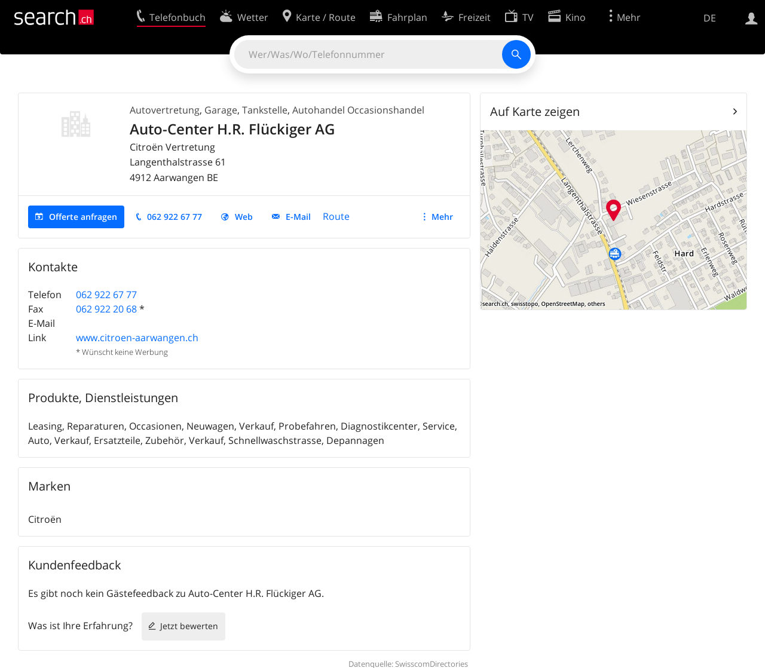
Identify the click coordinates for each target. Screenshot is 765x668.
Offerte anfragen (83, 216)
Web (244, 216)
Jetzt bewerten (189, 626)
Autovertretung (165, 110)
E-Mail (298, 216)
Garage (220, 110)
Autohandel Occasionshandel (358, 110)
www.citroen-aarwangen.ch (137, 337)
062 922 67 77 (174, 216)
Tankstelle (264, 110)
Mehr (442, 216)
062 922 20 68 (106, 308)
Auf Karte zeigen (535, 111)
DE (709, 17)
